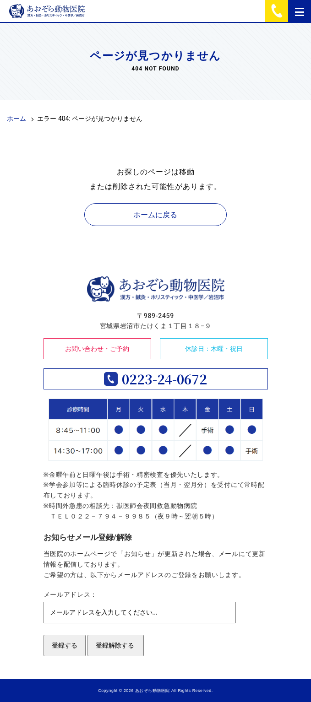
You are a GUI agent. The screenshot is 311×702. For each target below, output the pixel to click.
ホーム (16, 118)
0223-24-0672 (164, 379)
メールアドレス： (71, 594)
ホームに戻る (155, 215)
